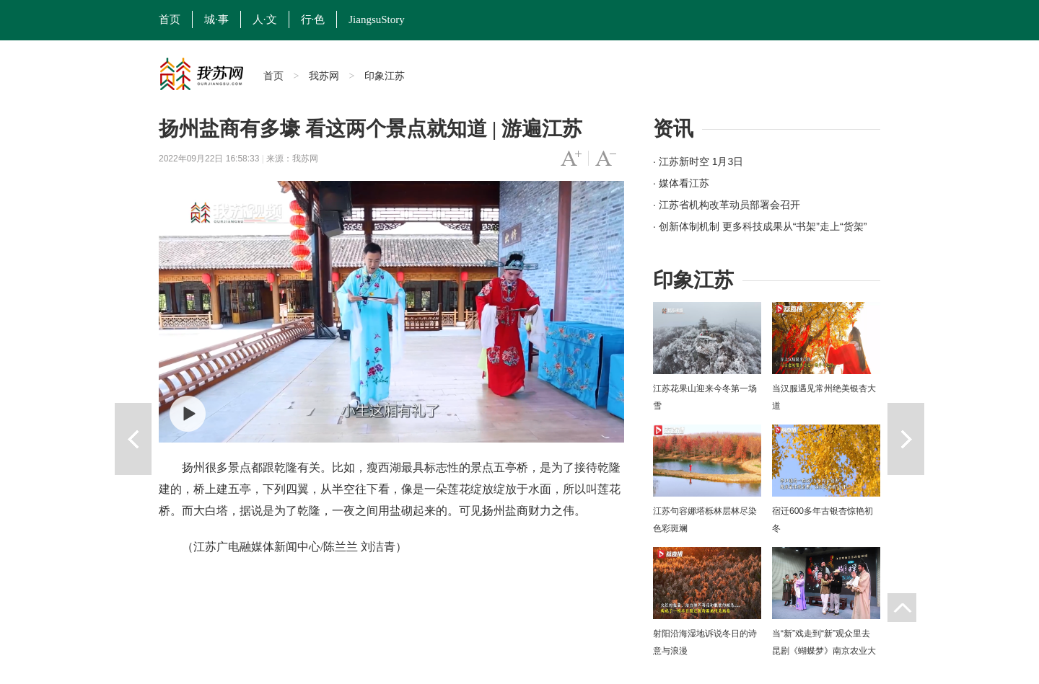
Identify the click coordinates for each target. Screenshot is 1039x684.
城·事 (216, 19)
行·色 (313, 19)
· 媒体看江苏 (681, 183)
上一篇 (133, 439)
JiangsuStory (376, 19)
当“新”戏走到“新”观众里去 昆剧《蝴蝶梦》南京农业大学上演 (824, 651)
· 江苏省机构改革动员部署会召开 (726, 204)
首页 (169, 19)
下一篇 (905, 439)
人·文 (265, 19)
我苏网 (324, 75)
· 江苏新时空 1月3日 (698, 161)
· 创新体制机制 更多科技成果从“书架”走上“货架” (760, 226)
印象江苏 (384, 75)
